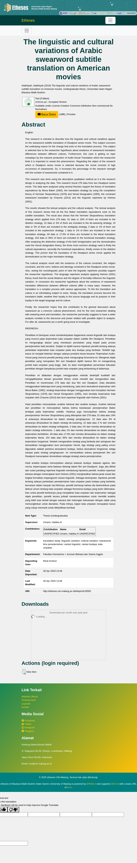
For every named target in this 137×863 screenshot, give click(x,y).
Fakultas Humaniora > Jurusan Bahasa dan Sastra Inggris (73, 554)
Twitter (26, 724)
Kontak (25, 707)
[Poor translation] (13, 809)
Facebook (28, 720)
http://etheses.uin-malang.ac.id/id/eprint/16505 (67, 591)
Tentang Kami (29, 700)
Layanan (26, 703)
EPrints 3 (91, 783)
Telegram (28, 731)
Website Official (30, 696)
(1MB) (50, 114)
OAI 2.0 (115, 783)
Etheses (28, 20)
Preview (71, 114)
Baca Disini (47, 114)
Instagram (28, 727)
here (69, 787)
